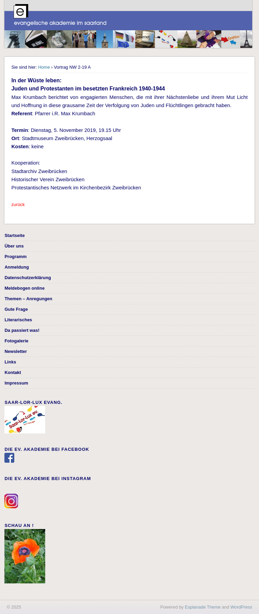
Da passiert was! (21, 330)
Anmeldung (16, 267)
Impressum (16, 383)
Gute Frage (16, 309)
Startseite (14, 235)
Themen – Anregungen (28, 298)
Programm (15, 256)
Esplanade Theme (203, 607)
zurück (17, 204)
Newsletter (15, 351)
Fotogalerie (16, 340)
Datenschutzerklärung (27, 277)
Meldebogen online (24, 288)
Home (44, 67)
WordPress (241, 607)
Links (10, 361)
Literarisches (18, 319)
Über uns (13, 246)
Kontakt (12, 372)
